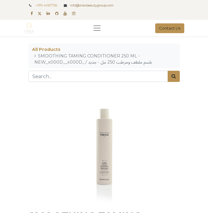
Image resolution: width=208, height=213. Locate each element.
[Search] (174, 76)
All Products (46, 49)
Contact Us (169, 28)
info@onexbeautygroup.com (92, 5)
